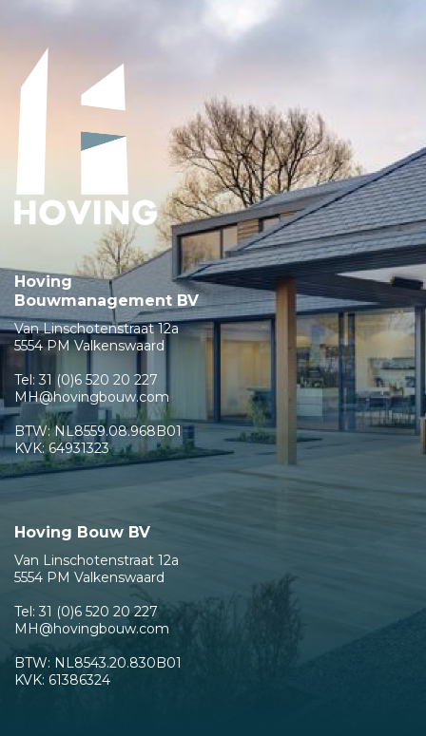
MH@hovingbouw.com (91, 397)
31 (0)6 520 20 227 (98, 379)
